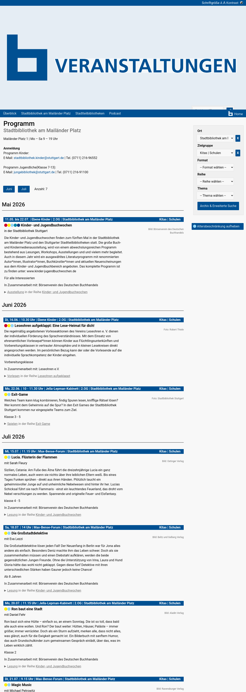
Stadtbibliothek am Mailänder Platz (46, 113)
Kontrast (234, 3)
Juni (9, 189)
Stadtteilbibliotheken (89, 113)
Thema (202, 188)
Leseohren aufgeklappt (54, 376)
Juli (23, 189)
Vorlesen (13, 376)
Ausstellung (15, 292)
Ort (199, 131)
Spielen (12, 424)
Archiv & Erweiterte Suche (218, 206)
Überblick (10, 113)
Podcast (115, 113)
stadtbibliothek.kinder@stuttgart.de (39, 158)
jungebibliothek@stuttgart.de (34, 172)
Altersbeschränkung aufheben (216, 226)
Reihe (201, 174)
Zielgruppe (205, 145)
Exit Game (43, 424)
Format (202, 160)
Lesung (12, 530)
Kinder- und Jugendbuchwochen (64, 292)
